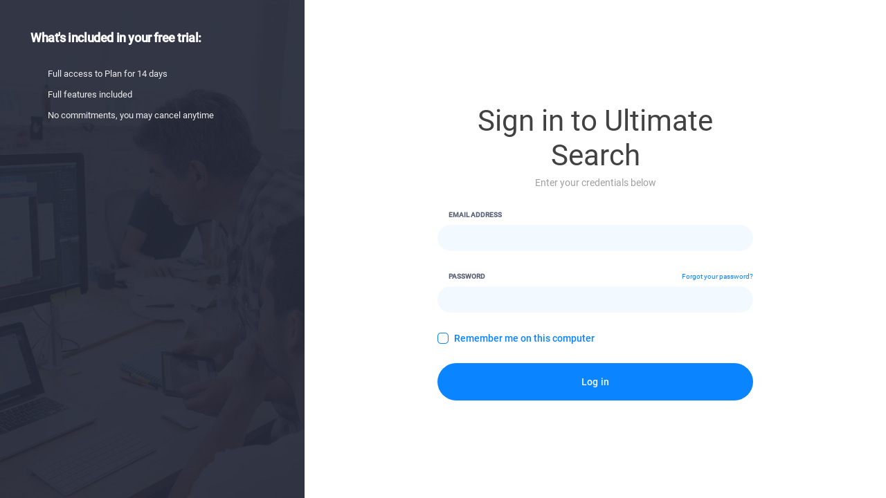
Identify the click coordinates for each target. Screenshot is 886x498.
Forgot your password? (717, 276)
